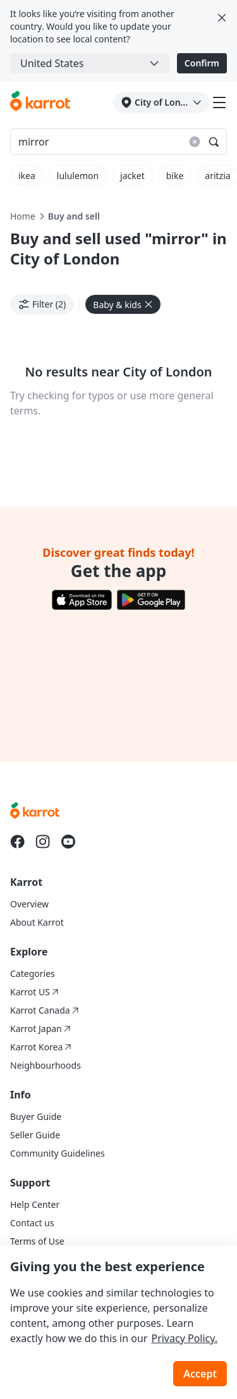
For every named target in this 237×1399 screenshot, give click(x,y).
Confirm (202, 63)
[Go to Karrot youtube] (68, 841)
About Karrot (37, 922)
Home (22, 216)
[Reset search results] (194, 141)
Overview (29, 904)
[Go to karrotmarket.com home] (40, 102)
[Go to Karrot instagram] (43, 841)
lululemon (78, 176)
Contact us (32, 1223)
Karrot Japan (40, 1029)
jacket (132, 176)
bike (175, 176)
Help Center (34, 1204)
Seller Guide (35, 1135)
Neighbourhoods (45, 1065)
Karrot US (34, 992)
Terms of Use (37, 1241)
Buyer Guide (35, 1116)
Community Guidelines (57, 1153)
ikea (26, 176)
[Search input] (118, 141)
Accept (200, 1374)
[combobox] (89, 63)
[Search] (213, 141)
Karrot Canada (44, 1010)
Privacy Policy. (184, 1338)
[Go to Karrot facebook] (17, 841)
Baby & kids (122, 305)
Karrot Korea (40, 1047)
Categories (32, 973)
